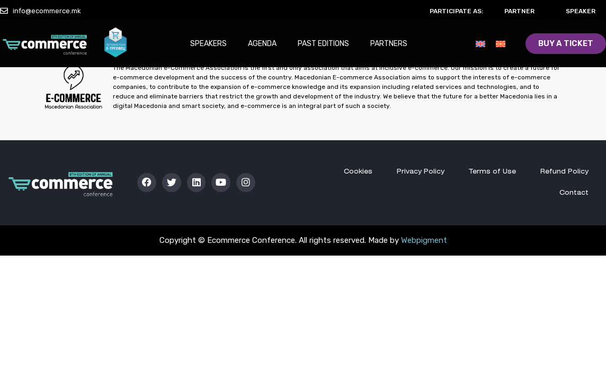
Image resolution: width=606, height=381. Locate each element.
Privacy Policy (420, 172)
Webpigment (424, 240)
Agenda (262, 43)
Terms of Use (492, 172)
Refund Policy (564, 172)
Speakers (208, 43)
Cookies (358, 172)
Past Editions (323, 43)
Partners (388, 43)
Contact (574, 193)
